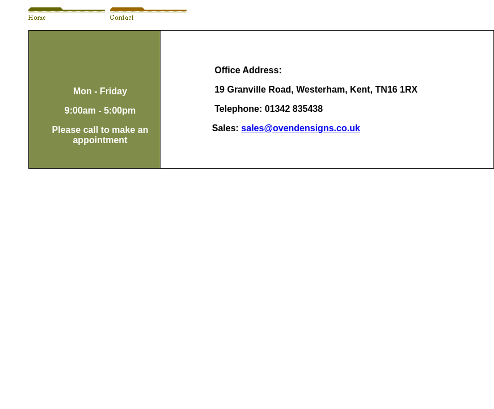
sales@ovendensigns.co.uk (300, 128)
